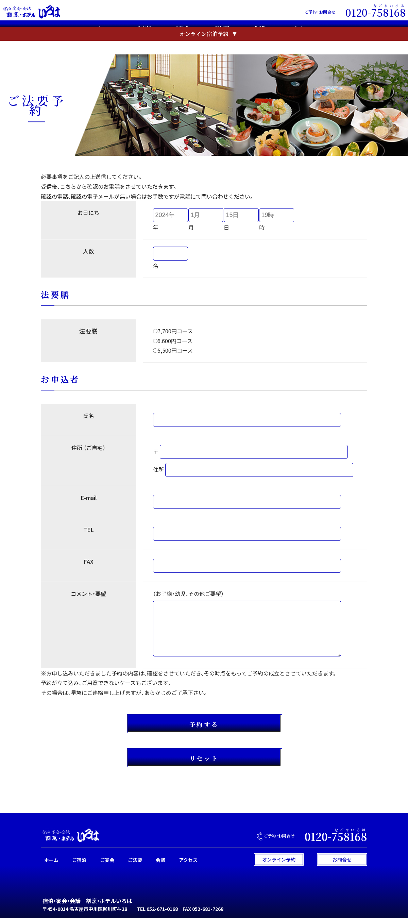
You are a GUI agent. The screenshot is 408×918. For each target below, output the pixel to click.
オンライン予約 (278, 859)
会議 (259, 30)
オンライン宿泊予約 (204, 48)
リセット (204, 758)
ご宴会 (180, 30)
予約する (204, 724)
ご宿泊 (143, 30)
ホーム (106, 30)
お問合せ (342, 859)
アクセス (299, 30)
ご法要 (220, 30)
